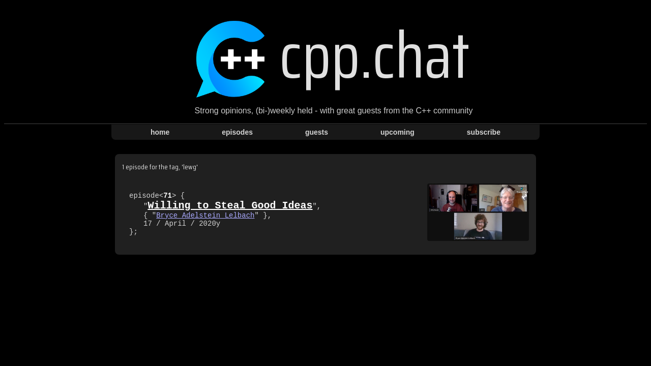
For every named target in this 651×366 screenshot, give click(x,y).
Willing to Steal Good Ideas (229, 204)
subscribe (483, 132)
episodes (237, 132)
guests (316, 132)
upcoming (397, 132)
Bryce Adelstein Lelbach (205, 216)
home (160, 132)
